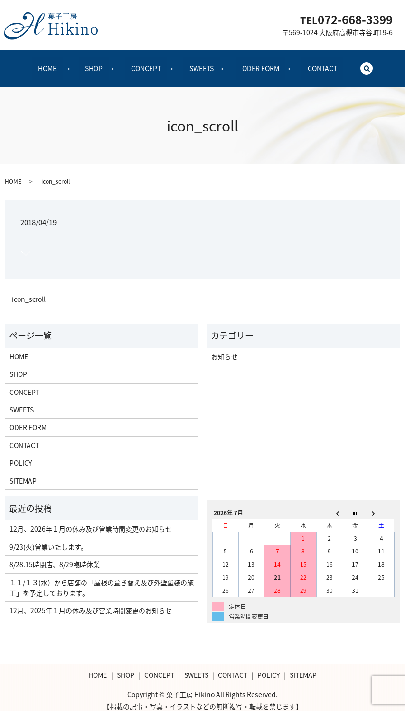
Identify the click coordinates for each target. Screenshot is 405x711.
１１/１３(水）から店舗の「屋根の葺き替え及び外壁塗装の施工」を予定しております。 (101, 579)
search (354, 64)
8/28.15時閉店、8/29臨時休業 (54, 556)
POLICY (20, 454)
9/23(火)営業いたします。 (48, 538)
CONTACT (307, 63)
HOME (62, 63)
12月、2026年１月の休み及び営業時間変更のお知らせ (90, 520)
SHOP (102, 63)
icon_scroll (29, 291)
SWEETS (199, 63)
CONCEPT (149, 63)
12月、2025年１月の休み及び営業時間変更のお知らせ (90, 602)
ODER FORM (251, 63)
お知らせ (224, 348)
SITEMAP (23, 472)
